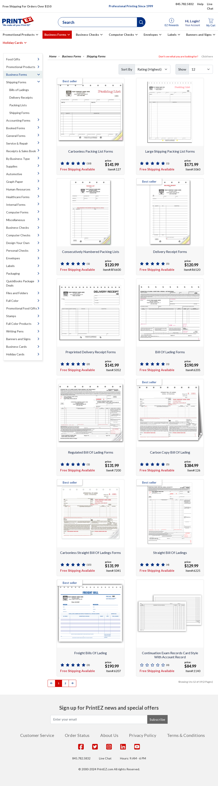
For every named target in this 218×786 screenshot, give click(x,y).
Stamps (11, 316)
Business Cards (16, 346)
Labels (172, 34)
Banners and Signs (199, 34)
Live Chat (105, 758)
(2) (88, 364)
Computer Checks (121, 34)
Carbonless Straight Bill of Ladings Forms (90, 552)
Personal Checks (17, 250)
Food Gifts (13, 59)
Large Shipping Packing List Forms (170, 151)
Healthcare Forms (18, 197)
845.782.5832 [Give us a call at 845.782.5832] (185, 4)
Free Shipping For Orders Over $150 (27, 6)
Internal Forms (15, 204)
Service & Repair (17, 143)
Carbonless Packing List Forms (90, 151)
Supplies (11, 166)
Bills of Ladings (19, 90)
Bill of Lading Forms (170, 352)
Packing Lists (18, 105)
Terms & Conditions (186, 735)
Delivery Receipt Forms (170, 252)
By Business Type (18, 158)
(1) (167, 163)
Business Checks (87, 34)
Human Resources (18, 189)
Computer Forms (17, 212)
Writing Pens (15, 331)
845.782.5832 (81, 758)
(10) (89, 163)
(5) (167, 263)
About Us (109, 735)
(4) (167, 564)
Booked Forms (15, 128)
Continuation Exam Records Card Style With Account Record (170, 655)
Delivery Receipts (21, 97)
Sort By (126, 69)
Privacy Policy (142, 735)
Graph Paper (14, 181)
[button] (141, 22)
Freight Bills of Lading (90, 653)
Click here (207, 56)
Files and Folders (17, 293)
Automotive (14, 174)
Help (200, 4)
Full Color (12, 300)
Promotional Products (19, 34)
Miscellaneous (15, 220)
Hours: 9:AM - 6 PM (133, 758)
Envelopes (151, 34)
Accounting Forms (18, 120)
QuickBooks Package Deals (20, 283)
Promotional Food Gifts (21, 308)
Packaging (13, 273)
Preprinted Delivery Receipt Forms (90, 352)
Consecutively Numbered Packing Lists (90, 252)
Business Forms (55, 34)
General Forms (15, 136)
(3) (88, 665)
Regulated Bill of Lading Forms (90, 452)
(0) (167, 665)
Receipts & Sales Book (21, 151)
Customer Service (37, 735)
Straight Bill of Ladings (170, 552)
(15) (89, 564)
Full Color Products (18, 323)
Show (182, 69)
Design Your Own (18, 243)
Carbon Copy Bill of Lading (170, 452)
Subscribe (157, 719)
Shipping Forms (16, 82)
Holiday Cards (13, 42)
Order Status (77, 735)
